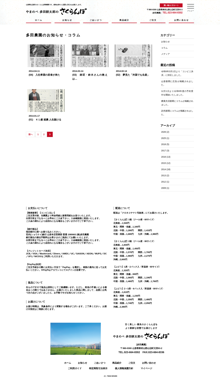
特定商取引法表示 (98, 368)
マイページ (146, 368)
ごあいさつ (96, 20)
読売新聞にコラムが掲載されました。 (177, 113)
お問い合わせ (181, 20)
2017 (163, 150)
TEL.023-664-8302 (173, 12)
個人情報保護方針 (124, 368)
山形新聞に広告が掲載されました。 (177, 83)
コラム (164, 48)
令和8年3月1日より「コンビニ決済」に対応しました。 (177, 73)
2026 (163, 132)
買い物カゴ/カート (171, 5)
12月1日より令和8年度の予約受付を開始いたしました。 (177, 93)
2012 (163, 182)
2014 (163, 169)
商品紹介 (124, 20)
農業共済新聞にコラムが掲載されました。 (177, 103)
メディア (165, 54)
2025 (163, 138)
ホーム (38, 20)
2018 (163, 144)
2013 (163, 175)
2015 (163, 163)
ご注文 (153, 20)
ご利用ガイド (75, 368)
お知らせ (67, 20)
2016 (163, 157)
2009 (163, 188)
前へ (30, 134)
